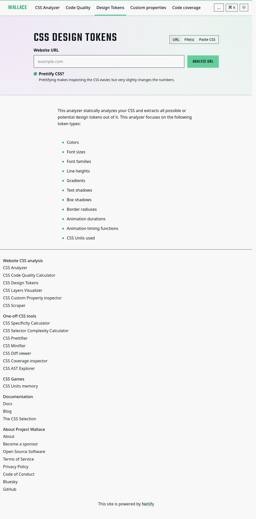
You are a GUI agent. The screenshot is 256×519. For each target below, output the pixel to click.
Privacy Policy (15, 466)
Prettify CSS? (51, 74)
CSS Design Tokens (20, 283)
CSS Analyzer (47, 7)
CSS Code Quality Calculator (29, 275)
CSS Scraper (14, 305)
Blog (7, 411)
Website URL (46, 50)
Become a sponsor (20, 444)
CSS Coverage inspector (25, 361)
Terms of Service (18, 459)
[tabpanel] (126, 65)
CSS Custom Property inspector (32, 298)
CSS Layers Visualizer (22, 290)
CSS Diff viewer (17, 353)
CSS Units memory (20, 386)
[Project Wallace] (17, 8)
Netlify (148, 504)
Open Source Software (24, 451)
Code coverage (186, 7)
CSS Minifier (14, 346)
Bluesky (10, 482)
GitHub (9, 489)
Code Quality (78, 7)
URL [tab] (176, 39)
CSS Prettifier (15, 338)
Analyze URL (203, 61)
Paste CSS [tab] (207, 39)
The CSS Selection (19, 419)
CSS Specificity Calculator (26, 323)
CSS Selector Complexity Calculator (36, 330)
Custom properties (148, 7)
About (8, 436)
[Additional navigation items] (219, 8)
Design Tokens (110, 7)
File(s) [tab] (189, 39)
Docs (7, 403)
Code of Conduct (18, 474)
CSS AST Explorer (19, 368)
